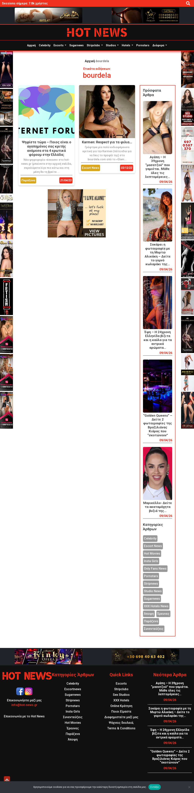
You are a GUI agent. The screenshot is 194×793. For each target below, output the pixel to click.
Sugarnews (76, 45)
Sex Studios (121, 695)
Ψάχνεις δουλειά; (121, 723)
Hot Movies (152, 553)
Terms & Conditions (121, 728)
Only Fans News (155, 568)
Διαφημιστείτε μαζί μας (121, 717)
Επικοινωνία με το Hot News (24, 716)
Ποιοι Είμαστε (121, 711)
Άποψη (149, 614)
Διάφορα (158, 45)
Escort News (153, 546)
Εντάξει (154, 786)
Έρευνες (163, 614)
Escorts (59, 45)
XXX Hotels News (156, 606)
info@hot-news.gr (24, 705)
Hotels (126, 45)
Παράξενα (151, 621)
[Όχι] (189, 787)
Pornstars (142, 45)
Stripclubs (93, 45)
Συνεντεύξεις (153, 629)
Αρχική (31, 45)
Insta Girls (151, 561)
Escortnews (72, 689)
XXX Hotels (121, 700)
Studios (111, 45)
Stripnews (151, 583)
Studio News (153, 591)
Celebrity (44, 45)
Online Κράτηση (121, 706)
